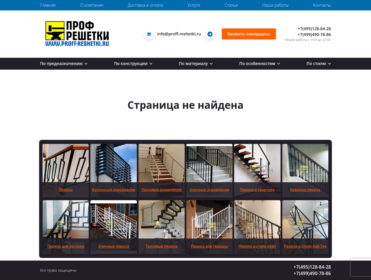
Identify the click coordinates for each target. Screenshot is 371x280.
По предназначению (64, 63)
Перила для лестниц (65, 246)
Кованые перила (305, 189)
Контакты (322, 5)
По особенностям (259, 63)
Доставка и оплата (145, 5)
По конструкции (133, 63)
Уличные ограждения (209, 189)
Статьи (231, 5)
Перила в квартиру (257, 189)
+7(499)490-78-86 (314, 34)
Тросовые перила (161, 246)
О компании (91, 5)
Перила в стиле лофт (257, 246)
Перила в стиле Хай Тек (305, 246)
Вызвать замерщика (249, 34)
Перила (65, 189)
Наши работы (275, 5)
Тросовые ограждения (161, 189)
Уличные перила (113, 246)
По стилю (319, 63)
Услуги (194, 5)
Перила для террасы (209, 246)
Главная (48, 5)
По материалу (196, 63)
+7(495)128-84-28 (314, 28)
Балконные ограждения (113, 189)
